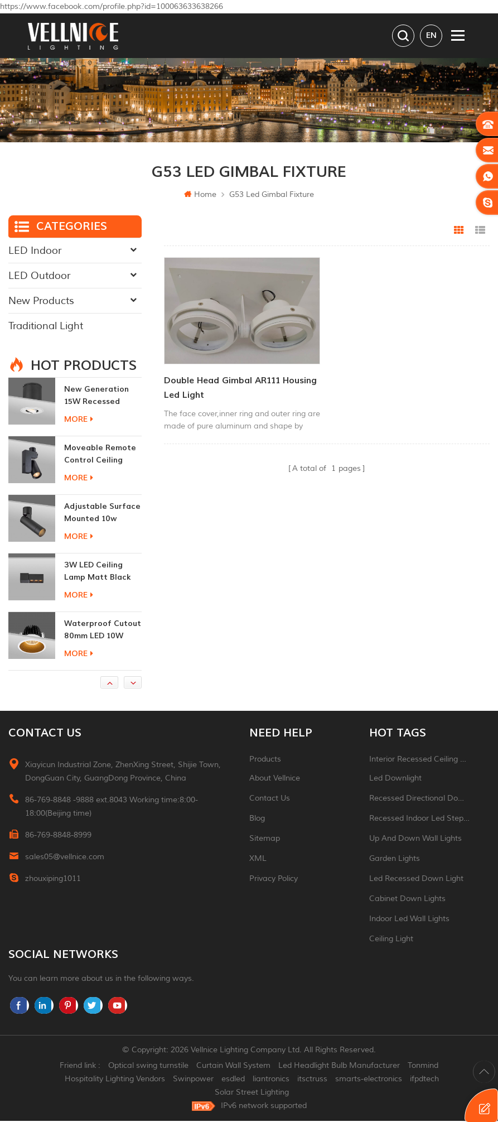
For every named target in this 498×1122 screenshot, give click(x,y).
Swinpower (193, 1080)
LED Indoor (34, 251)
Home (200, 195)
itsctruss (312, 1080)
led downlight (395, 779)
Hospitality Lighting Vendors (115, 1080)
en (431, 35)
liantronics (271, 1080)
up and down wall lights (415, 839)
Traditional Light (45, 327)
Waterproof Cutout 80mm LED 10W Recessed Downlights (102, 631)
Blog (257, 819)
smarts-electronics (368, 1080)
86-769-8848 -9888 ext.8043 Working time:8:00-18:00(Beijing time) (111, 807)
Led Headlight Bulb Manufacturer (339, 1066)
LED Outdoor (39, 277)
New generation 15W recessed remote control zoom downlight (96, 397)
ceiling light (391, 940)
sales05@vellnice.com (64, 858)
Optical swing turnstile (148, 1066)
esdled (233, 1080)
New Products (41, 302)
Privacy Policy (273, 879)
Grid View (459, 231)
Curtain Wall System (233, 1066)
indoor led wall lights (409, 919)
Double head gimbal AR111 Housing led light (240, 389)
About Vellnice (274, 779)
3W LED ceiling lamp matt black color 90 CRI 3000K (102, 573)
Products (265, 760)
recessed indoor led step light (419, 819)
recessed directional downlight (419, 799)
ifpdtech (424, 1080)
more (78, 420)
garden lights (394, 859)
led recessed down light (416, 879)
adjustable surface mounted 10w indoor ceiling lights (102, 514)
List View (480, 231)
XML (258, 859)
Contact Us (269, 799)
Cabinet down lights (407, 899)
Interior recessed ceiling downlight (419, 760)
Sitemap (264, 839)
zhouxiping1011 (53, 879)
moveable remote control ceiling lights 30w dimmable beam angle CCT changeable (100, 456)
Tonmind (423, 1066)
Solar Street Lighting (252, 1093)
